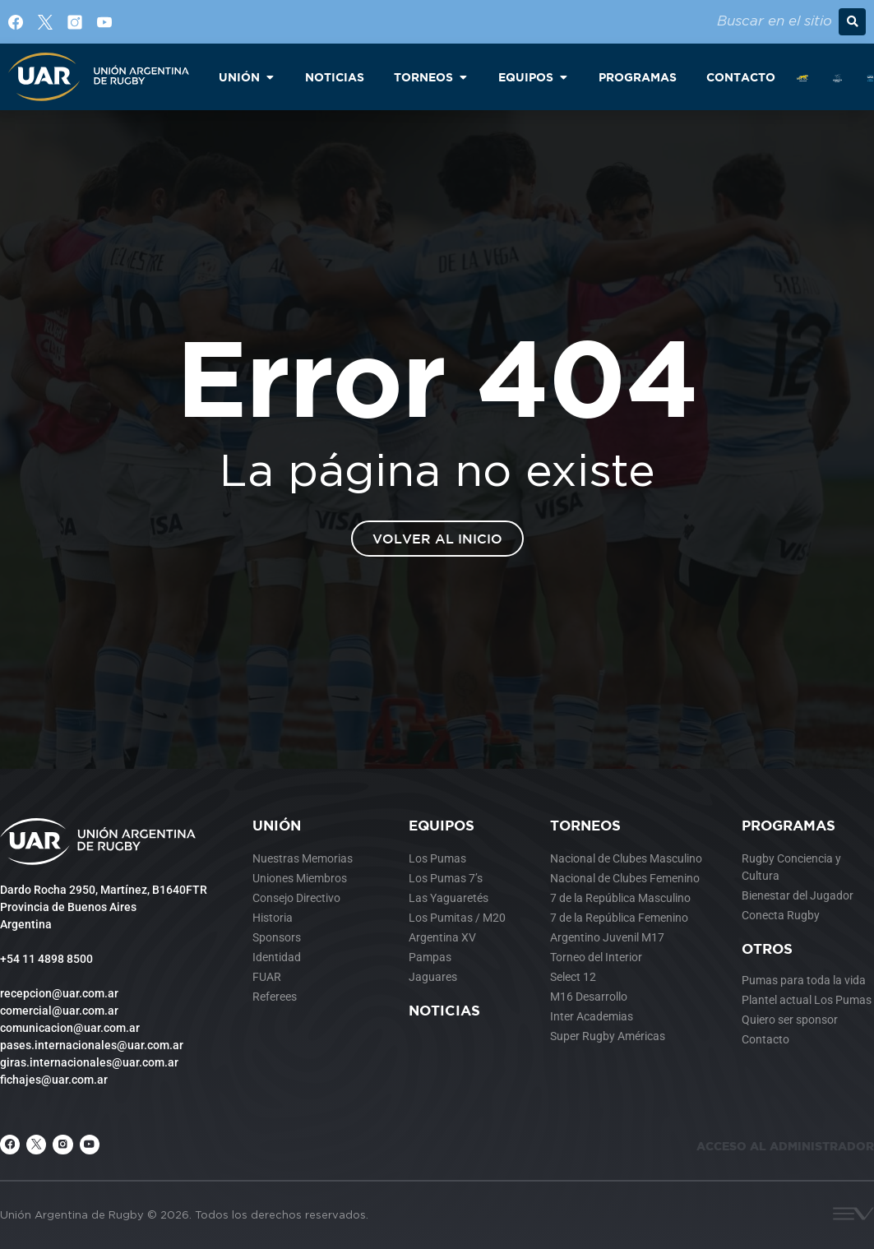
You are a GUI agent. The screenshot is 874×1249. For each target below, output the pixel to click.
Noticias (444, 1010)
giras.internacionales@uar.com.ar (89, 1062)
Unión (276, 825)
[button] (852, 21)
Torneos (585, 825)
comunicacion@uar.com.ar (70, 1027)
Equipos (441, 825)
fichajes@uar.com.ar (54, 1079)
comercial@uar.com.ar (59, 1010)
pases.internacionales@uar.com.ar (91, 1045)
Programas (788, 825)
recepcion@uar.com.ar (59, 993)
